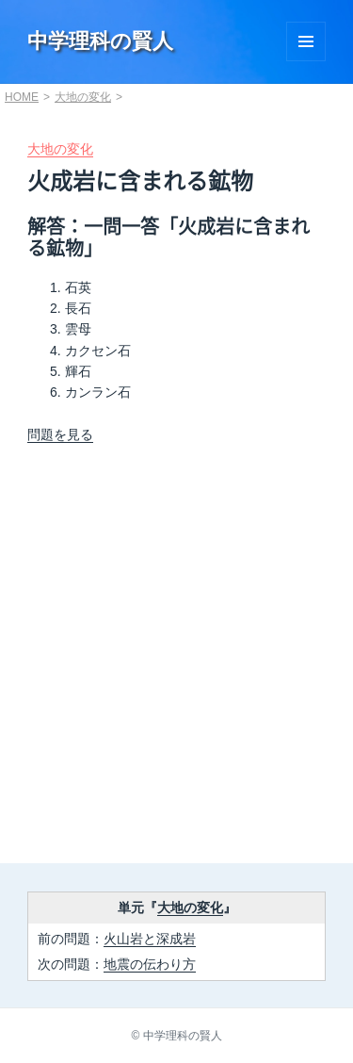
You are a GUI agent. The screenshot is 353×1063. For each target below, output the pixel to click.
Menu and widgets (306, 41)
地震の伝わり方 (150, 964)
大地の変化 (83, 97)
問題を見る (60, 434)
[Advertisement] (176, 660)
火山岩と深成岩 (150, 938)
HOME (22, 97)
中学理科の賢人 (100, 41)
